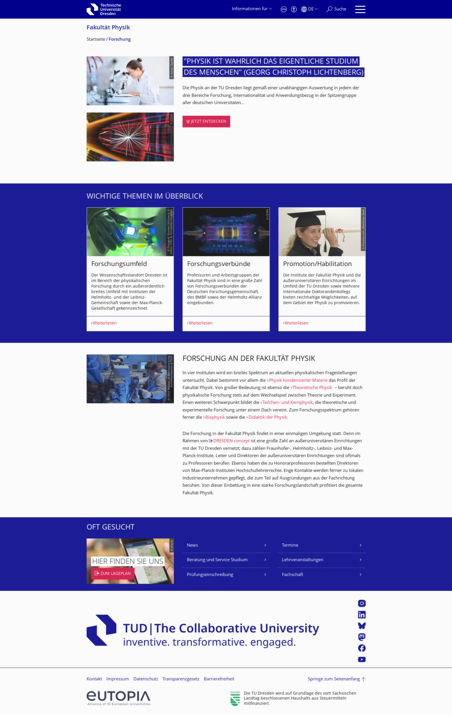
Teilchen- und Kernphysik (287, 403)
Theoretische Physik (312, 388)
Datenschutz (145, 679)
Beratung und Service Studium (217, 560)
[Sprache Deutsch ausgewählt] (309, 9)
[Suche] (336, 9)
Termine (290, 545)
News (192, 545)
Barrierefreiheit (219, 679)
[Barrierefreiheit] (294, 9)
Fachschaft (292, 575)
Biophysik (215, 418)
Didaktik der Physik (268, 418)
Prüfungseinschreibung (210, 575)
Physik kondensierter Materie (298, 381)
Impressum (117, 679)
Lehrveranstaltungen (302, 560)
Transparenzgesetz (180, 679)
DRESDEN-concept (231, 441)
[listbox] (226, 269)
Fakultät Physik (108, 28)
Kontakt (94, 679)
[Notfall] (284, 9)
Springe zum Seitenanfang (334, 679)
